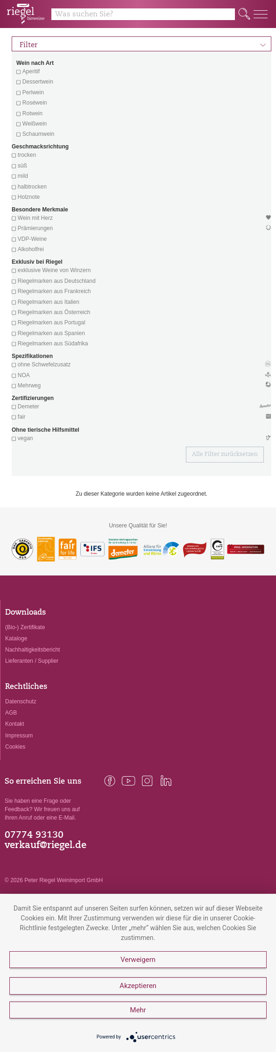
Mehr (138, 1010)
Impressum (19, 735)
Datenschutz (20, 701)
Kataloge (16, 638)
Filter (143, 43)
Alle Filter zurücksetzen (225, 454)
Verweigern (138, 959)
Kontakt (14, 724)
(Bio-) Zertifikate (25, 627)
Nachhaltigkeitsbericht (32, 649)
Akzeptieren (138, 986)
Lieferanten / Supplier (31, 661)
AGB (11, 712)
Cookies (15, 746)
